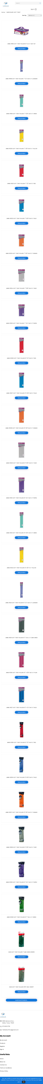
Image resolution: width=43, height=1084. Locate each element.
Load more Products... (21, 1000)
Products (2, 1043)
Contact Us (3, 1065)
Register (2, 1046)
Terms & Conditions (6, 1068)
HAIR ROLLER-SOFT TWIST (13, 12)
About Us (2, 1062)
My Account (3, 1040)
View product (21, 48)
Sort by (24, 15)
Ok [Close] (23, 1082)
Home (3, 12)
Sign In (34, 9)
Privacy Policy (4, 1071)
